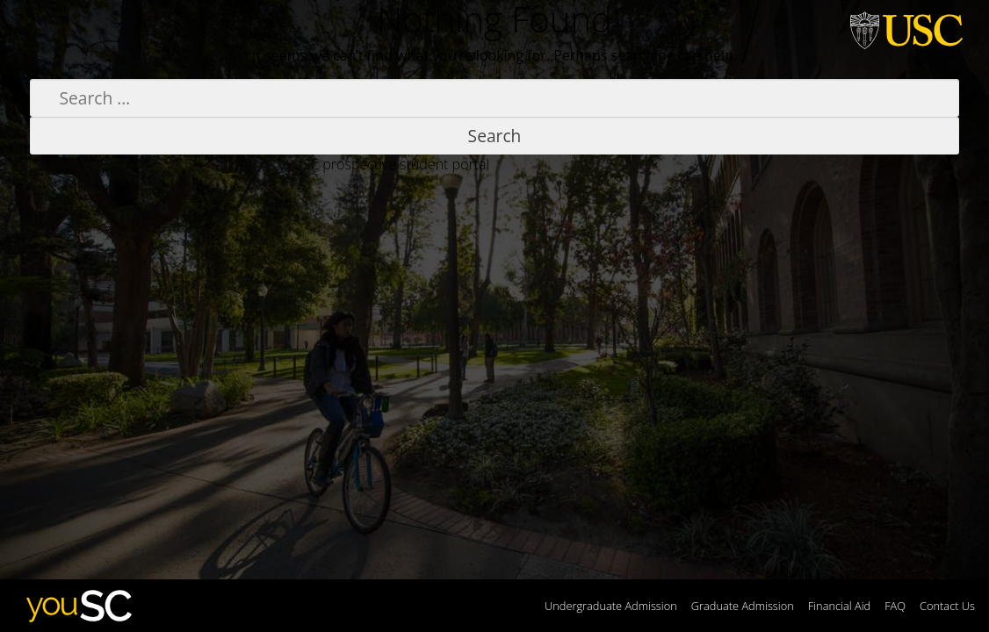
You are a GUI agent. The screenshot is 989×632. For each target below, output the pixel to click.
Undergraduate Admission (611, 606)
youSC (77, 605)
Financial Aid (839, 606)
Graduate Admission (742, 606)
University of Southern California (906, 28)
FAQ (895, 606)
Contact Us (947, 606)
